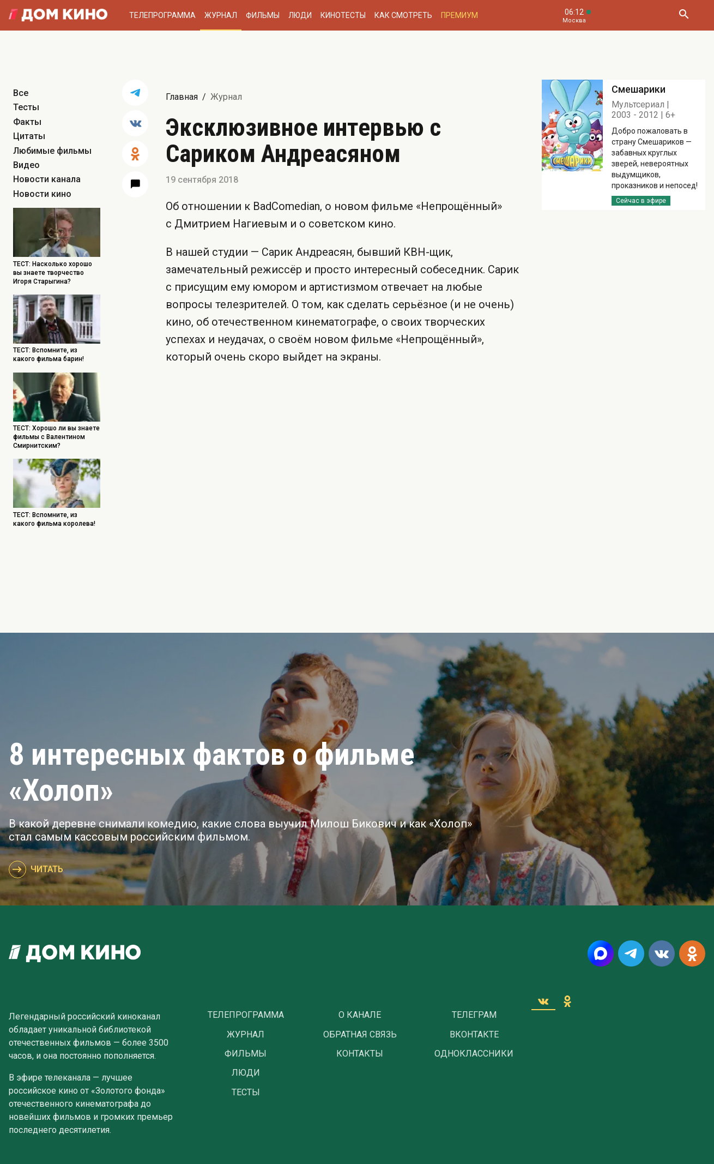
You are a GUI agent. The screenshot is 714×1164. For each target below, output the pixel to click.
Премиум (459, 15)
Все (20, 93)
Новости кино (42, 194)
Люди (300, 15)
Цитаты (29, 136)
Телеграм (474, 1015)
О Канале (359, 1015)
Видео (26, 165)
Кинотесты (343, 15)
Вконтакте (474, 1035)
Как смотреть (403, 15)
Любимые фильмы (52, 151)
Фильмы (263, 15)
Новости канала (47, 179)
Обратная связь (360, 1035)
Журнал (220, 15)
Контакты (359, 1054)
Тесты (26, 107)
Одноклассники (473, 1054)
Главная (182, 97)
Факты (27, 122)
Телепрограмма (162, 15)
